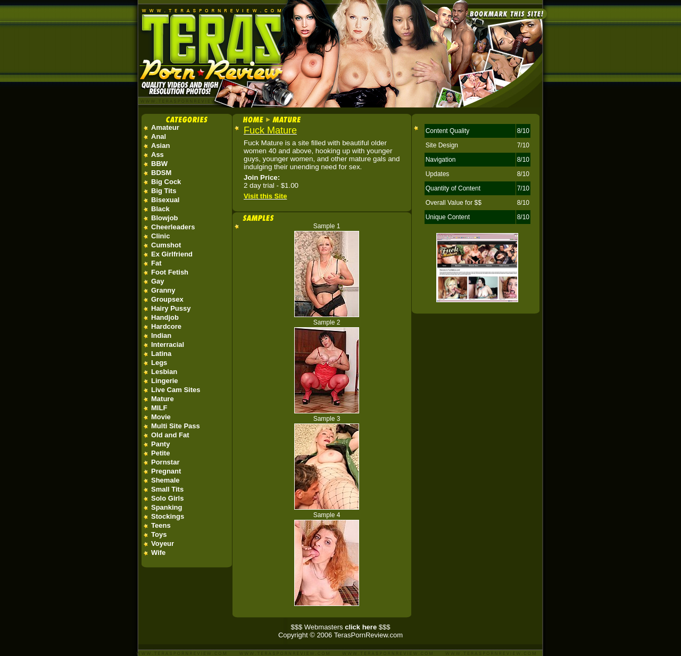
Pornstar (165, 462)
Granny (163, 290)
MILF (159, 408)
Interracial (167, 344)
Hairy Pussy (170, 308)
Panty (160, 444)
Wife (158, 553)
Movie (161, 417)
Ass (157, 155)
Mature (162, 399)
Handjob (165, 317)
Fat (156, 263)
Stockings (167, 516)
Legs (159, 363)
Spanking (166, 507)
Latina (161, 354)
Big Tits (163, 191)
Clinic (160, 236)
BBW (159, 164)
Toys (159, 534)
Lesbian (164, 372)
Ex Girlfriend (172, 254)
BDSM (161, 173)
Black (160, 209)
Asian (160, 146)
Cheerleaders (173, 227)
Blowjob (164, 218)
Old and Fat (170, 435)
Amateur (165, 127)
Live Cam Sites (176, 390)
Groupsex (167, 299)
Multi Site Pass (175, 426)
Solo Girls (167, 498)
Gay (157, 281)
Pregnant (166, 471)
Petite (160, 453)
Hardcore (166, 326)
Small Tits (167, 489)
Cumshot (166, 245)
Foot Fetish (169, 272)
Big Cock (166, 182)
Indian (161, 335)
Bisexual (165, 200)
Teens (161, 525)
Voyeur (162, 543)
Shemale (165, 480)
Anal (158, 136)
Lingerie (164, 381)
